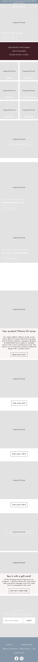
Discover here (9, 37)
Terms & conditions (10, 649)
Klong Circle (19, 653)
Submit (29, 620)
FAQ (34, 649)
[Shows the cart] (36, 7)
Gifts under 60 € (19, 403)
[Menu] (2, 7)
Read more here (19, 354)
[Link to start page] (19, 7)
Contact (9, 644)
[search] (5, 7)
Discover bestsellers (19, 144)
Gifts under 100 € (19, 454)
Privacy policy (25, 649)
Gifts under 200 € (19, 505)
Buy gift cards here (19, 591)
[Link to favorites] (33, 7)
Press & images (26, 644)
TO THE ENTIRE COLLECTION (19, 533)
